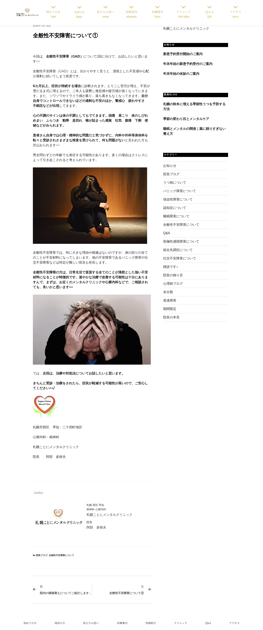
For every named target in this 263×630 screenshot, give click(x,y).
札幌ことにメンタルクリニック (186, 33)
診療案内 (122, 627)
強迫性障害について (178, 204)
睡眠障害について (176, 220)
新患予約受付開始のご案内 (183, 58)
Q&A (166, 237)
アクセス (234, 627)
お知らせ (169, 170)
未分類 (168, 296)
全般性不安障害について (61, 559)
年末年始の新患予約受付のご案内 (187, 68)
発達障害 (169, 305)
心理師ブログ (173, 288)
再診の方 (60, 627)
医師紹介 (150, 627)
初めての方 (30, 627)
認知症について (174, 212)
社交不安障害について (179, 263)
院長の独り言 (173, 279)
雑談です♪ (170, 271)
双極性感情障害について (181, 246)
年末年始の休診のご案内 (181, 78)
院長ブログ (41, 559)
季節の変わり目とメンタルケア (186, 123)
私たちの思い (91, 627)
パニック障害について (179, 195)
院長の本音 (171, 322)
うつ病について (174, 187)
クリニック (180, 627)
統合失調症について (178, 254)
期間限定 (169, 313)
